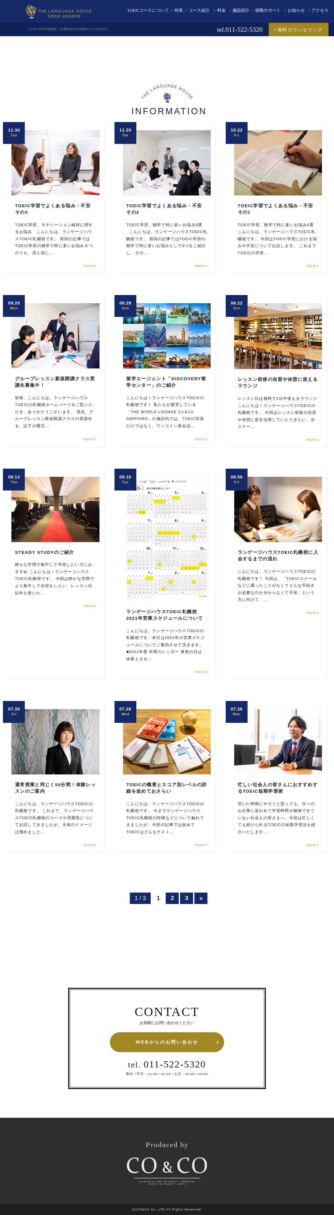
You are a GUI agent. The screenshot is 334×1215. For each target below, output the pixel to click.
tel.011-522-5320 (240, 29)
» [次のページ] (201, 898)
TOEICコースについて (148, 10)
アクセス (319, 10)
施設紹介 (241, 10)
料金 (221, 10)
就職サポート (268, 10)
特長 (179, 10)
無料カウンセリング (300, 29)
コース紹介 (199, 10)
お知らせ (296, 10)
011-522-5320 (167, 1064)
